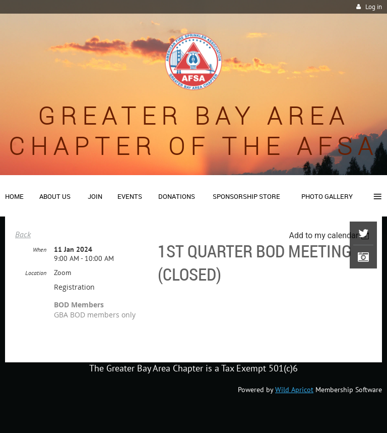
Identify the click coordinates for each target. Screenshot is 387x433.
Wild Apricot (294, 389)
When (39, 249)
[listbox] (330, 235)
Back (23, 234)
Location (35, 273)
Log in (373, 7)
